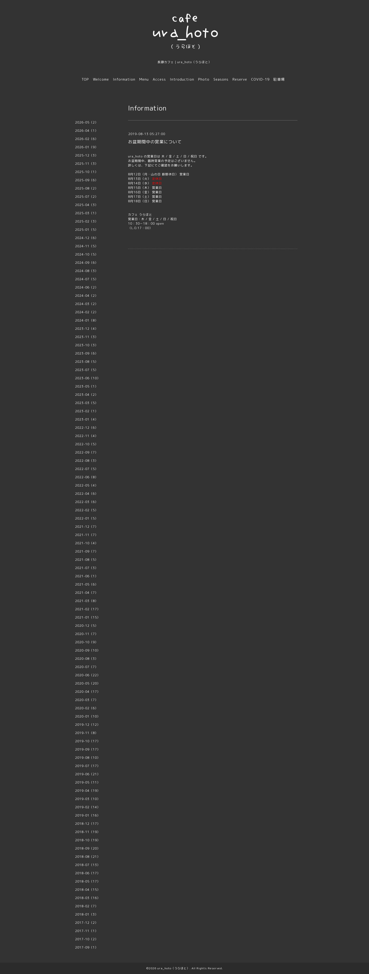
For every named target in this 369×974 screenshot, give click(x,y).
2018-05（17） (87, 881)
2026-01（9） (86, 147)
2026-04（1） (86, 130)
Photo (203, 79)
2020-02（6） (86, 708)
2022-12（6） (86, 427)
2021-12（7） (86, 526)
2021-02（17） (87, 609)
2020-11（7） (86, 634)
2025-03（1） (86, 213)
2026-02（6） (86, 139)
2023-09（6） (86, 353)
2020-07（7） (86, 667)
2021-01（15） (87, 617)
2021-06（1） (86, 576)
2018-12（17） (87, 823)
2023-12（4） (86, 328)
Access (159, 79)
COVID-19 (260, 79)
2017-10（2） (86, 939)
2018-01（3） (86, 914)
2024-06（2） (86, 287)
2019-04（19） (87, 790)
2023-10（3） (86, 345)
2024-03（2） (86, 304)
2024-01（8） (86, 320)
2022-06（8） (86, 477)
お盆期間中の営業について (155, 142)
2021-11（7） (86, 535)
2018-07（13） (87, 865)
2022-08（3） (86, 460)
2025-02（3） (86, 221)
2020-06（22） (87, 675)
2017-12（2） (86, 922)
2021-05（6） (86, 584)
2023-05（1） (86, 386)
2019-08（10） (87, 757)
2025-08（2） (86, 188)
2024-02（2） (86, 312)
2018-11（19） (87, 832)
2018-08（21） (87, 856)
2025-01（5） (86, 229)
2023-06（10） (87, 378)
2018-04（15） (87, 889)
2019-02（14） (87, 807)
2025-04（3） (86, 205)
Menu (144, 79)
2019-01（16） (87, 815)
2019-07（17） (87, 766)
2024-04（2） (86, 295)
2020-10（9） (86, 642)
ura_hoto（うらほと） (173, 968)
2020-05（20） (87, 683)
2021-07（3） (86, 568)
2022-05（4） (86, 485)
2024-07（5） (86, 279)
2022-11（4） (86, 436)
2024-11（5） (86, 246)
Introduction (182, 79)
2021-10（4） (86, 543)
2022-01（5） (86, 518)
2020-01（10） (87, 716)
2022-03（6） (86, 502)
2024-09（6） (86, 262)
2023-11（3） (86, 337)
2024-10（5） (86, 254)
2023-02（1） (86, 411)
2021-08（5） (86, 559)
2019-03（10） (87, 799)
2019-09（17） (87, 749)
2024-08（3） (86, 271)
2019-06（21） (87, 774)
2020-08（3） (86, 658)
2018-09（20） (87, 848)
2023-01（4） (86, 419)
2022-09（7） (86, 452)
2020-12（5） (86, 625)
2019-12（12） (87, 724)
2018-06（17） (87, 873)
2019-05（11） (87, 782)
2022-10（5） (86, 444)
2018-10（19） (87, 840)
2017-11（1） (86, 931)
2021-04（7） (86, 592)
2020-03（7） (86, 700)
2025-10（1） (86, 172)
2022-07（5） (86, 469)
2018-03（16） (87, 898)
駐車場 (279, 79)
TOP (85, 79)
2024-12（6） (86, 238)
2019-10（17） (87, 741)
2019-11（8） (86, 733)
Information (124, 79)
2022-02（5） (86, 510)
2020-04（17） (87, 691)
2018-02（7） (86, 906)
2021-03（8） (86, 601)
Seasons (221, 79)
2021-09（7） (86, 551)
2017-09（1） (86, 947)
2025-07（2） (86, 196)
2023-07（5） (86, 370)
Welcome (101, 79)
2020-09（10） (87, 650)
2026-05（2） (86, 122)
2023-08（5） (86, 361)
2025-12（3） (86, 155)
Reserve (240, 79)
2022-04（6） (86, 493)
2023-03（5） (86, 403)
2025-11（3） (86, 163)
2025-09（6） (86, 180)
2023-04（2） (86, 394)
